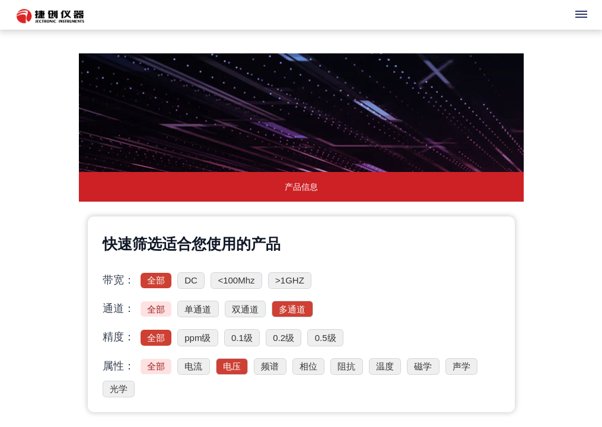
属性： (119, 366)
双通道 (245, 309)
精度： (119, 337)
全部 (156, 280)
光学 (119, 389)
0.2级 (283, 338)
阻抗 (346, 366)
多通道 (292, 309)
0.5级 (325, 338)
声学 (461, 366)
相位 (308, 366)
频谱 (270, 366)
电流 (193, 366)
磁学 (423, 366)
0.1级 (242, 338)
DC (191, 280)
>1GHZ (289, 280)
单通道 (197, 309)
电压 (232, 366)
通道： (119, 308)
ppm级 (197, 338)
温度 (385, 366)
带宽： (119, 280)
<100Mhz (236, 280)
